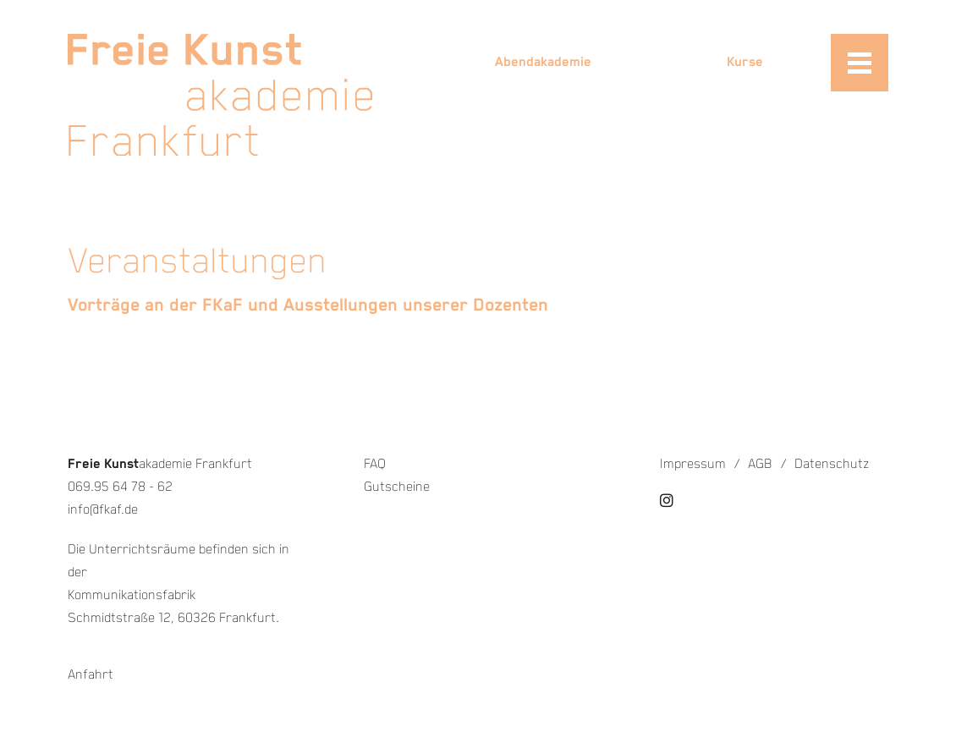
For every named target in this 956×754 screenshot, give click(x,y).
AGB (760, 464)
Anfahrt (90, 675)
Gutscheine (397, 487)
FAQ (375, 464)
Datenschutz (831, 464)
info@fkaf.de (103, 510)
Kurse (745, 62)
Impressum (693, 464)
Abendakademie (543, 62)
